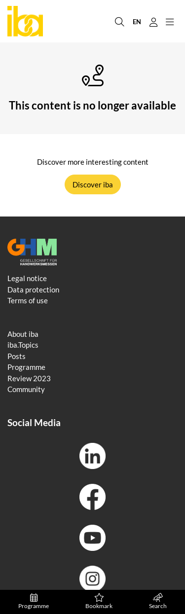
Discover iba (93, 184)
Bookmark (99, 601)
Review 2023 (29, 378)
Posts (16, 356)
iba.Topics (22, 344)
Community (26, 389)
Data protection (33, 289)
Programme (33, 601)
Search (158, 601)
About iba (22, 333)
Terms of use (27, 300)
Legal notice (27, 278)
